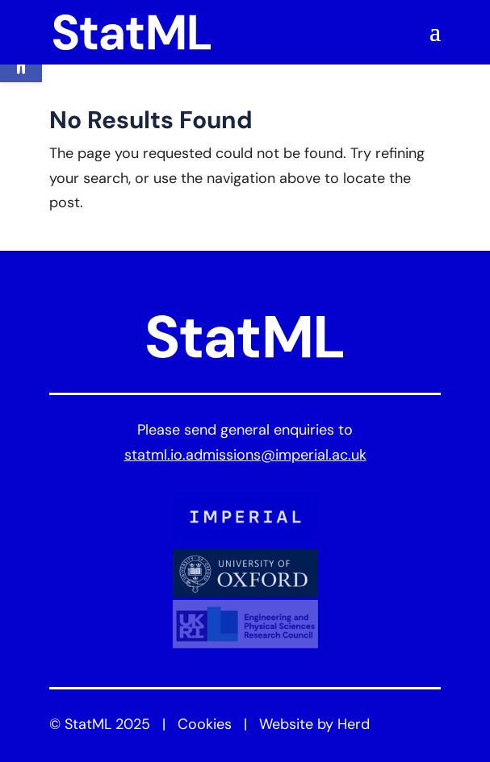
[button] (435, 42)
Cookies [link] (205, 725)
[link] (132, 32)
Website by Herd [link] (314, 725)
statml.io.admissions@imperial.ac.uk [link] (245, 456)
